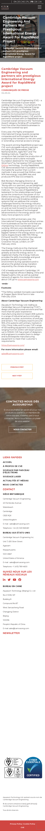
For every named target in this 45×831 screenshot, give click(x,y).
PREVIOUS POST (17, 367)
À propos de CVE (12, 466)
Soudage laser (12, 476)
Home (6, 45)
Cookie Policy (29, 824)
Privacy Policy (16, 824)
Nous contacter (13, 485)
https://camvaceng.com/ (12, 345)
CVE (22, 827)
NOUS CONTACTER (23, 429)
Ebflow (4, 165)
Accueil (7, 462)
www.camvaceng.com (28, 279)
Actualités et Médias (16, 481)
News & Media (17, 45)
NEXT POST (17, 376)
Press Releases (32, 45)
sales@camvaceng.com (12, 354)
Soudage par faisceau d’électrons (16, 471)
